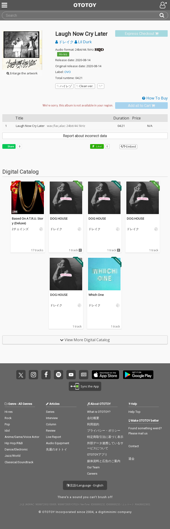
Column (51, 424)
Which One (96, 295)
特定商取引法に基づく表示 (105, 437)
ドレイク (65, 41)
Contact (133, 446)
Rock (8, 418)
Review (51, 430)
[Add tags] (100, 86)
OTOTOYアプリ (97, 454)
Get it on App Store (105, 374)
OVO (67, 72)
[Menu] (5, 5)
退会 (131, 458)
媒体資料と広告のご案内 (103, 461)
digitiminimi (107, 512)
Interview (52, 418)
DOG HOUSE (59, 218)
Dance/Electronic (16, 449)
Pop (7, 424)
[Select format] (77, 105)
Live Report (53, 437)
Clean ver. (84, 86)
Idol (7, 430)
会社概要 (93, 418)
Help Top (134, 411)
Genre (12, 404)
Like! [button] (98, 146)
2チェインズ (20, 229)
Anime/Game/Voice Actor (22, 437)
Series (50, 411)
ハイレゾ (64, 86)
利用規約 (93, 424)
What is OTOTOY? (99, 411)
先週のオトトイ (56, 449)
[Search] (164, 15)
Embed (128, 146)
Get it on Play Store (138, 374)
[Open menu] (163, 5)
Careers (92, 473)
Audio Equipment (57, 443)
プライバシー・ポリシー (103, 430)
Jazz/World (12, 455)
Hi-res (63, 54)
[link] (141, 33)
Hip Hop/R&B (14, 443)
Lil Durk (83, 41)
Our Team (93, 467)
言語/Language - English (85, 485)
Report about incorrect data (85, 136)
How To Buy (155, 98)
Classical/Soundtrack (19, 462)
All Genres (25, 404)
